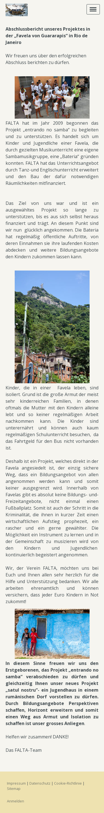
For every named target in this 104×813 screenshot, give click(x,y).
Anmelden (15, 801)
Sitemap (14, 788)
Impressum (16, 783)
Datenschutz (39, 783)
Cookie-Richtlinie (68, 783)
